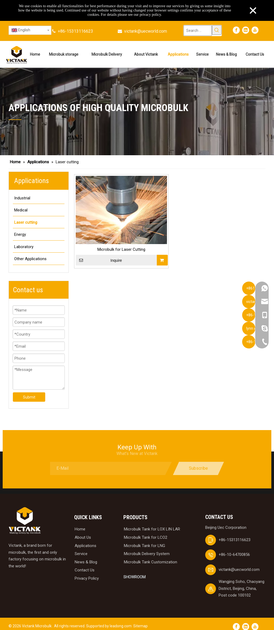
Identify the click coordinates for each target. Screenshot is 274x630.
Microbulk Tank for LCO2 (145, 531)
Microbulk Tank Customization (150, 556)
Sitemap (140, 620)
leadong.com (121, 620)
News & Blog (86, 556)
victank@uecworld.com (145, 31)
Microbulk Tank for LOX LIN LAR (152, 523)
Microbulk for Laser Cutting (121, 249)
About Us (83, 531)
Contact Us (84, 564)
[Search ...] (198, 30)
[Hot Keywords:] (217, 30)
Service (81, 548)
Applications (85, 539)
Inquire (99, 260)
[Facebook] (236, 30)
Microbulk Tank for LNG (144, 539)
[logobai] (25, 515)
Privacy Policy (87, 572)
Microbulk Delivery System (147, 548)
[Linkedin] (245, 30)
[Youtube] (255, 30)
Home (80, 523)
